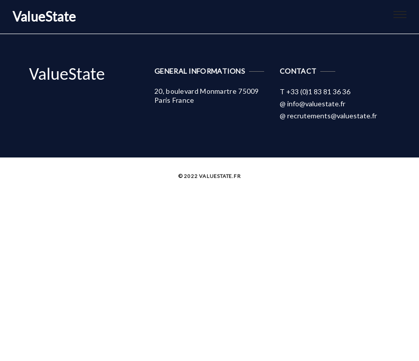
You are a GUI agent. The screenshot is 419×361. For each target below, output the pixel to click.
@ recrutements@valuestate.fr (328, 115)
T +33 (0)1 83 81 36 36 (315, 91)
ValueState (67, 73)
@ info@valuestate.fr (312, 103)
